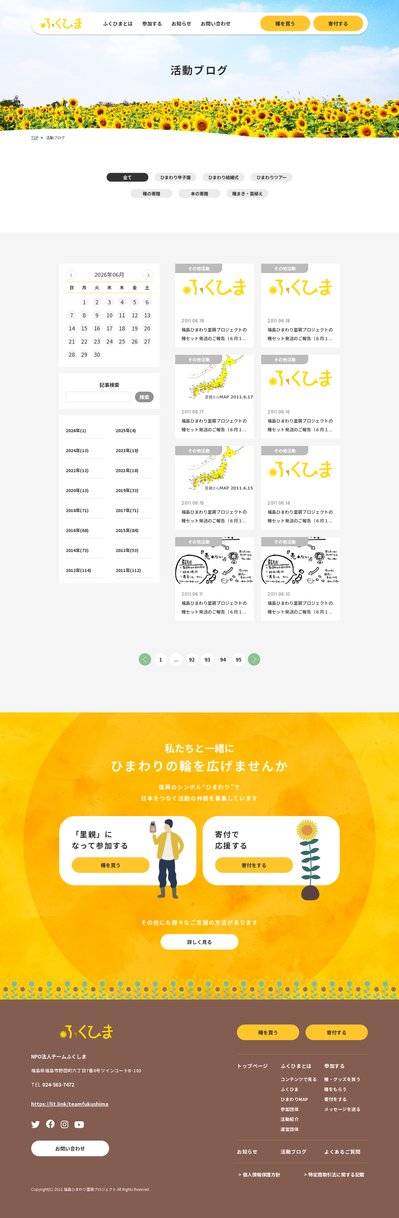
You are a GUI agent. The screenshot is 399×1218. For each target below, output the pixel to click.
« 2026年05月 (70, 275)
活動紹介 (290, 1119)
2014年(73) (77, 550)
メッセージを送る (342, 1109)
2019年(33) (127, 490)
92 (192, 659)
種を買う (285, 23)
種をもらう (335, 1089)
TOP (35, 137)
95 (238, 659)
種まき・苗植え (247, 193)
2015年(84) (127, 530)
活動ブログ (293, 1151)
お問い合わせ (216, 23)
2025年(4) (126, 430)
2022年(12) (77, 470)
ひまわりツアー (272, 177)
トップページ (252, 1065)
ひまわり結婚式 (223, 177)
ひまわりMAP (294, 1099)
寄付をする (254, 865)
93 (207, 659)
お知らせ (181, 23)
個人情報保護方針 (261, 1174)
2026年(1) (76, 430)
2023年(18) (127, 450)
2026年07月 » (148, 275)
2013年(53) (127, 550)
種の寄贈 (151, 193)
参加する (152, 23)
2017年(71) (127, 510)
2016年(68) (77, 530)
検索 (144, 397)
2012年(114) (78, 570)
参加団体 (290, 1109)
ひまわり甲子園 (175, 177)
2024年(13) (77, 450)
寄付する (338, 23)
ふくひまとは (118, 23)
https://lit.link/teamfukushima (69, 1104)
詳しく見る (199, 942)
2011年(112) (128, 570)
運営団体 (290, 1129)
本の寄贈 (199, 193)
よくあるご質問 (342, 1151)
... (176, 659)
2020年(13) (77, 490)
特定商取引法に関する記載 (336, 1174)
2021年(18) (127, 470)
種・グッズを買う (342, 1079)
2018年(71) (77, 510)
